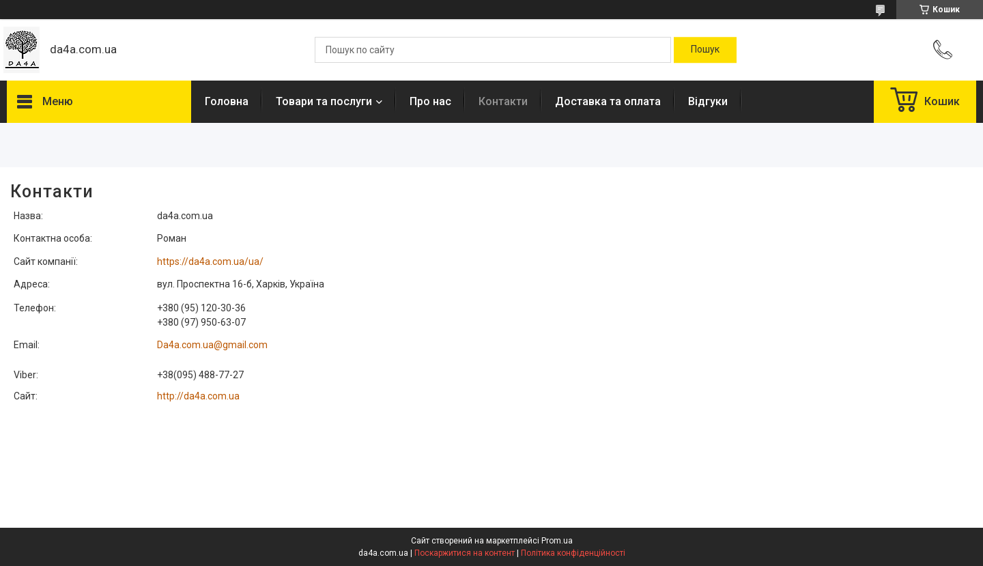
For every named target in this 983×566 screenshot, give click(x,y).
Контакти (503, 101)
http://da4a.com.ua (198, 396)
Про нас (430, 101)
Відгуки (708, 101)
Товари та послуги (324, 101)
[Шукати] (705, 50)
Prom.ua (557, 541)
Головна (226, 101)
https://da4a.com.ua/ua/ (210, 261)
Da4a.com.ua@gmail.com (212, 344)
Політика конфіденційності (573, 553)
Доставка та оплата (608, 101)
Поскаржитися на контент (464, 553)
